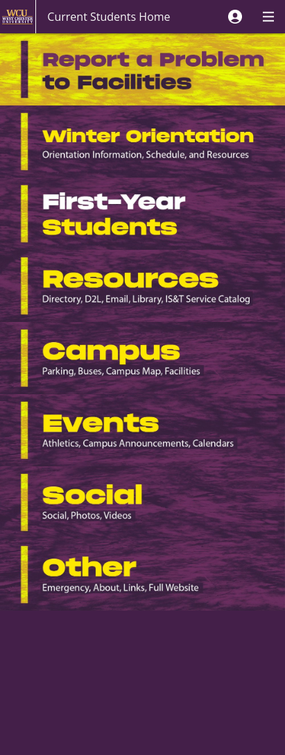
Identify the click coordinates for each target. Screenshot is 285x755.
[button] (235, 16)
